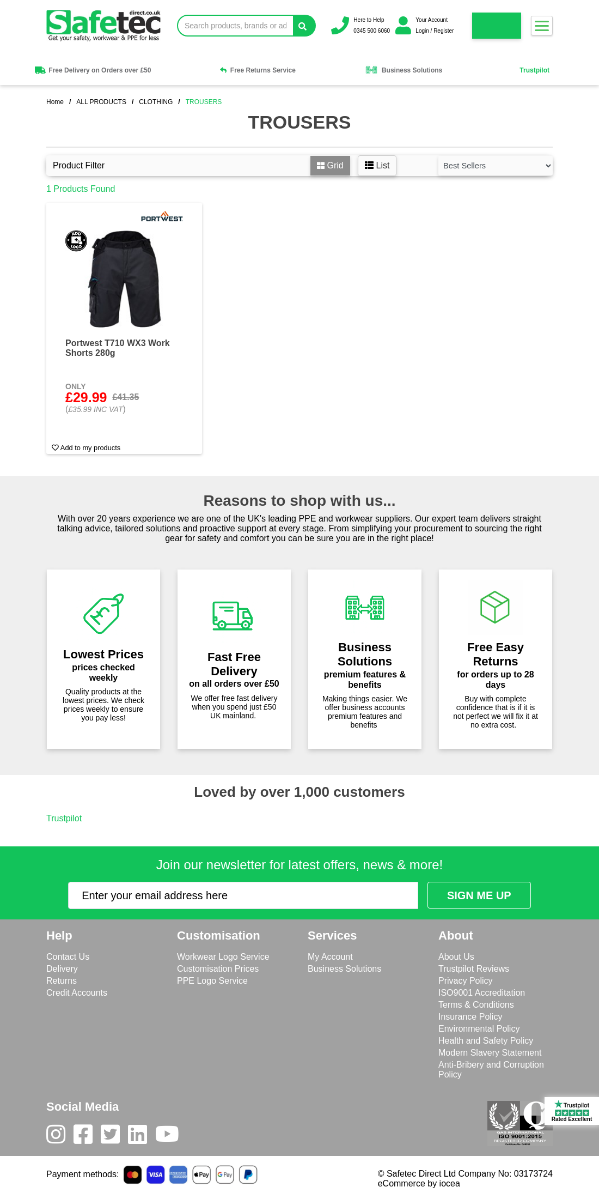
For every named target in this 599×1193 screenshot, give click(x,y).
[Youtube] (171, 1136)
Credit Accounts (76, 992)
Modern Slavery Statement (489, 1052)
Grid (330, 165)
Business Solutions (403, 70)
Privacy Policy (465, 980)
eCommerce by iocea (419, 1183)
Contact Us (67, 956)
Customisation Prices (218, 968)
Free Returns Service (257, 70)
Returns (61, 980)
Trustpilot (534, 70)
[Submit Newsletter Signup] (479, 895)
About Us (456, 956)
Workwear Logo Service (223, 956)
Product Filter (79, 165)
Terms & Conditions (476, 1004)
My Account (330, 956)
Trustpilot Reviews (473, 968)
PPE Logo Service (212, 980)
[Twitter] (114, 1136)
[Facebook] (87, 1136)
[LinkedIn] (141, 1136)
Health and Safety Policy (485, 1040)
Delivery (62, 968)
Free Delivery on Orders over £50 (92, 70)
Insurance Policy (470, 1016)
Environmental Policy (478, 1028)
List (377, 165)
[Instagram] (60, 1136)
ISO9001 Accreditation (481, 992)
